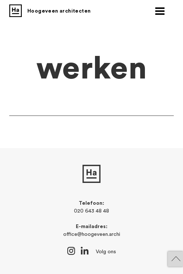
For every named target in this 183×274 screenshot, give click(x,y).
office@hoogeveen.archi (91, 234)
